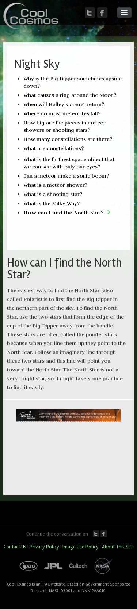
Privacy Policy (44, 547)
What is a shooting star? (52, 194)
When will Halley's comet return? (63, 104)
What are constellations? (53, 148)
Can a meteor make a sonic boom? (66, 176)
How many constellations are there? (67, 139)
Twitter (96, 533)
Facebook (103, 533)
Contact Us (15, 547)
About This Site (118, 547)
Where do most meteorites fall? (61, 113)
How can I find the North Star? (63, 212)
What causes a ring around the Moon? (69, 95)
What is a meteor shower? (55, 185)
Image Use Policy (80, 547)
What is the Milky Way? (51, 203)
